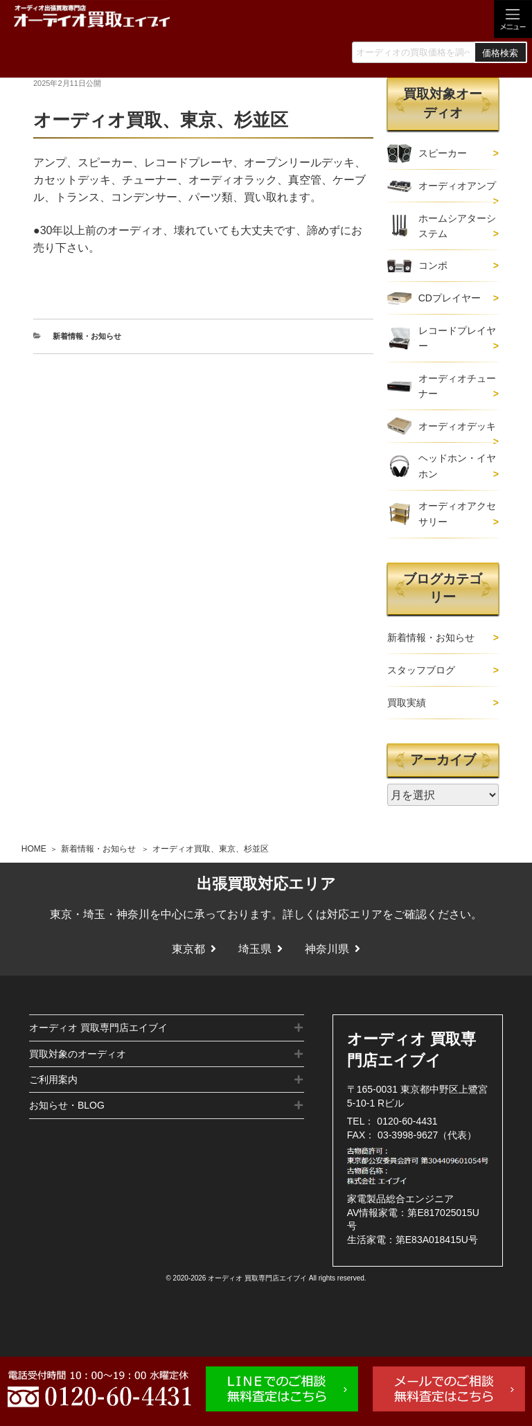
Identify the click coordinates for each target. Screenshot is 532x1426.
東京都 (188, 949)
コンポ (432, 265)
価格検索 (500, 53)
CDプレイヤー (449, 297)
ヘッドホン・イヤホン (457, 465)
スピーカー (442, 153)
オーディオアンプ (457, 185)
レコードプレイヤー (457, 338)
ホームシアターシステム (457, 226)
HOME (33, 849)
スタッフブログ (421, 670)
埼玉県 (255, 949)
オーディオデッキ (457, 426)
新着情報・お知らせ (98, 849)
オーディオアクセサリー (457, 513)
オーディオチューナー (457, 386)
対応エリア (354, 914)
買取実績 (406, 702)
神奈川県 (327, 949)
